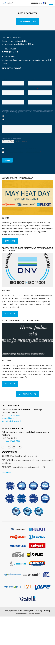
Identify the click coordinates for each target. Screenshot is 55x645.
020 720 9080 (10, 48)
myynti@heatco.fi (9, 446)
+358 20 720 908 (12, 444)
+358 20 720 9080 (36, 3)
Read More (10, 269)
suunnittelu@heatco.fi (11, 449)
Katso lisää (6, 501)
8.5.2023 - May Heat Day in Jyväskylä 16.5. (19, 484)
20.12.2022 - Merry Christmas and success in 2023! (23, 495)
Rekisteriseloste (34, 641)
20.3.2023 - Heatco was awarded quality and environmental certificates (27, 490)
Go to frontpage (27, 21)
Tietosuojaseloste (21, 641)
